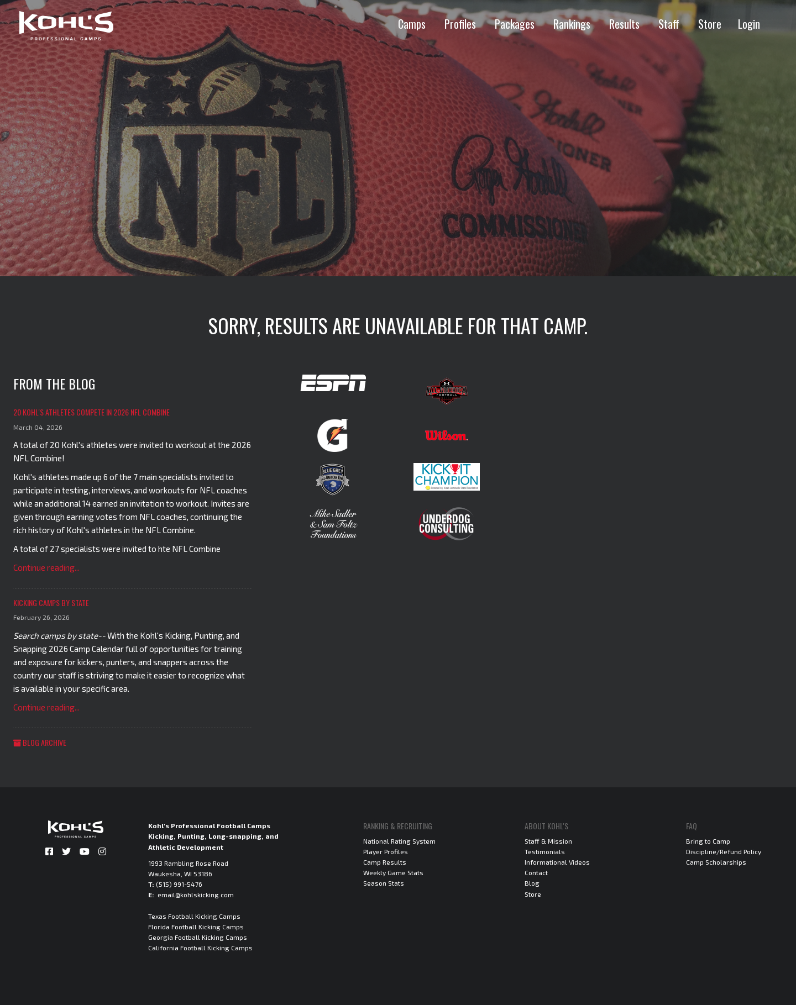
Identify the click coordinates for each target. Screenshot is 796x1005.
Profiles (460, 23)
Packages (515, 23)
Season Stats (383, 883)
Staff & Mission (548, 841)
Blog (532, 883)
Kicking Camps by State (51, 602)
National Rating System (399, 841)
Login (749, 23)
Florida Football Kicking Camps (196, 926)
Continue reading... (46, 567)
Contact (536, 872)
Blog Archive (39, 742)
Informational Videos (557, 862)
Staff (668, 23)
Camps (412, 23)
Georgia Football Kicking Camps (197, 937)
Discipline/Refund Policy (723, 851)
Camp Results (384, 862)
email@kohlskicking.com (196, 894)
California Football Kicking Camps (200, 947)
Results (624, 23)
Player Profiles (385, 851)
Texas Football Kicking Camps (194, 916)
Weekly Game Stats (393, 872)
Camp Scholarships (716, 862)
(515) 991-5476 (179, 884)
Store (709, 23)
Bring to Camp (708, 841)
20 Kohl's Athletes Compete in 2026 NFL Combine (91, 412)
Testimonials (545, 851)
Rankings (571, 23)
